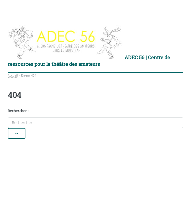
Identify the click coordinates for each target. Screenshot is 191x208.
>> (17, 133)
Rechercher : (18, 110)
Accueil (13, 75)
